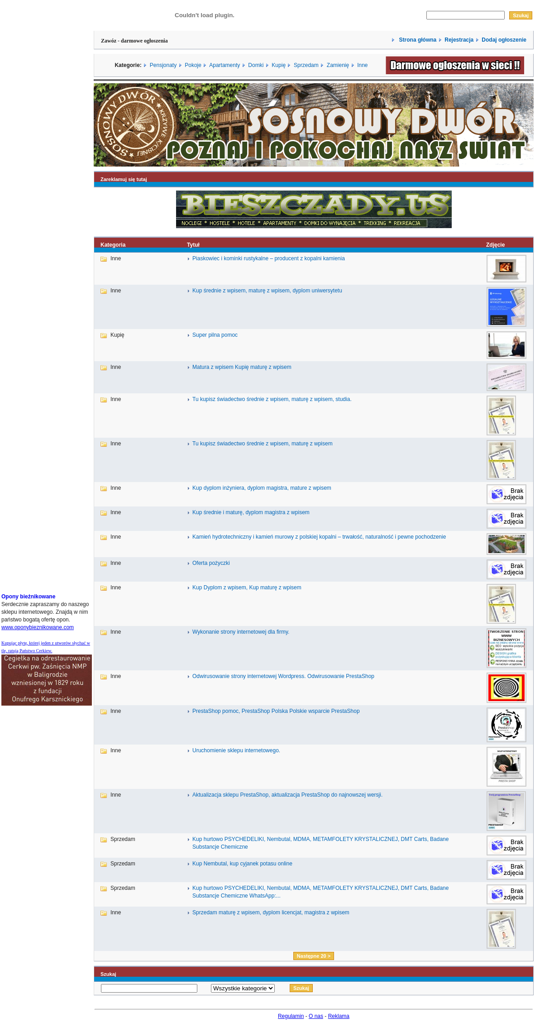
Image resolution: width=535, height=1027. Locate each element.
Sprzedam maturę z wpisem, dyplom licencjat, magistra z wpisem (270, 912)
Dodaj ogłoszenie (504, 40)
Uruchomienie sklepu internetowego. (236, 750)
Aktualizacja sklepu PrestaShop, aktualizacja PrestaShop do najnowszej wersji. (287, 795)
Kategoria (112, 245)
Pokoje (193, 65)
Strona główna (416, 40)
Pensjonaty (163, 65)
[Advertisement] (28, 449)
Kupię (279, 65)
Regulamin (291, 1016)
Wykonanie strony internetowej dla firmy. (240, 632)
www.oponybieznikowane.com (37, 627)
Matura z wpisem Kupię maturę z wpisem (241, 367)
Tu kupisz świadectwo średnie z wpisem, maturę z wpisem (262, 443)
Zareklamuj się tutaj (123, 179)
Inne (362, 65)
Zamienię (338, 65)
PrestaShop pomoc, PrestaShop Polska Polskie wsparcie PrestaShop (276, 711)
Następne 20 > (313, 956)
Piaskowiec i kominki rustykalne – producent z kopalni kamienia (268, 258)
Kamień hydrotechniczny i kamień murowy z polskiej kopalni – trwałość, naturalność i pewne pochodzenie (319, 537)
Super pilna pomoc (215, 335)
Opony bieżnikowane (28, 596)
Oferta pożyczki (211, 563)
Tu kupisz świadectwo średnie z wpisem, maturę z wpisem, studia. (272, 399)
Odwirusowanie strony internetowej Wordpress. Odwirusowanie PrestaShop (283, 676)
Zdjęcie (495, 245)
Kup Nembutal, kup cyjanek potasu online (242, 863)
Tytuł (193, 245)
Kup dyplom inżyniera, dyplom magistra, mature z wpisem (261, 488)
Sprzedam (306, 65)
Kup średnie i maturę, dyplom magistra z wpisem (251, 512)
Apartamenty (224, 65)
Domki (255, 65)
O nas (316, 1016)
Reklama (338, 1016)
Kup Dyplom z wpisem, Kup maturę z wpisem (246, 587)
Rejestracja (458, 40)
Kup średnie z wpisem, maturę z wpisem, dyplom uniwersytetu (267, 290)
